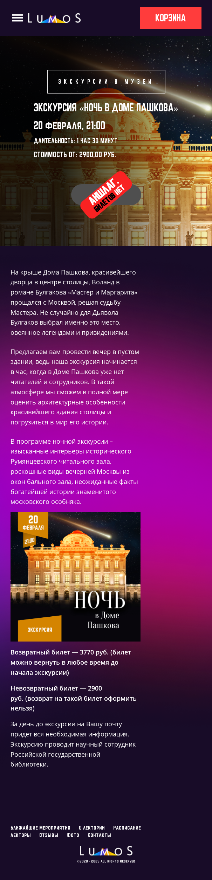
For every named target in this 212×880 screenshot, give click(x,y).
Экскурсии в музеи (106, 81)
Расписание (127, 828)
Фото (73, 835)
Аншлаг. (106, 194)
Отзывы (48, 835)
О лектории (92, 828)
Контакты (99, 835)
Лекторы (21, 835)
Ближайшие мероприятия (40, 828)
